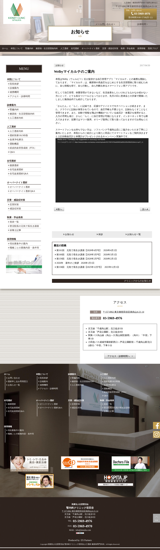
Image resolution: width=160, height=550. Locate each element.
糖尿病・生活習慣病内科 (47, 48)
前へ (59, 209)
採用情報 (11, 239)
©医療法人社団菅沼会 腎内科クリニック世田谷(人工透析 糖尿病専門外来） (76, 544)
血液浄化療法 (16, 139)
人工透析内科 (16, 118)
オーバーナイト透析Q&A (22, 191)
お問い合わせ (14, 378)
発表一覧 (14, 222)
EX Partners (86, 540)
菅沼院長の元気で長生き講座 (24, 226)
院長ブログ (153, 48)
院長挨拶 (14, 84)
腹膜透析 (14, 165)
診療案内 (11, 105)
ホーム (5, 48)
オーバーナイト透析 (17, 182)
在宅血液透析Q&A (19, 173)
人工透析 (11, 126)
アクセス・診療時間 (20, 96)
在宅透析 (11, 161)
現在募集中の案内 (19, 243)
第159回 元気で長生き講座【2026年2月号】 (79, 258)
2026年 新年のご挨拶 (67, 263)
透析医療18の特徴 (19, 135)
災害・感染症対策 (16, 200)
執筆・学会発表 (15, 217)
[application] (102, 170)
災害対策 (14, 204)
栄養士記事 (15, 230)
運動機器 (14, 144)
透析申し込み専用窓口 (18, 381)
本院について (13, 79)
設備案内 (14, 88)
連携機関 (14, 92)
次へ (145, 209)
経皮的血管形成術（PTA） (23, 148)
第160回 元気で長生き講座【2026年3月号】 (79, 254)
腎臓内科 (29, 48)
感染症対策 (15, 208)
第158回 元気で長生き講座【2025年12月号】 (79, 267)
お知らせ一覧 (134, 234)
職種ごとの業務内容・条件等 (24, 247)
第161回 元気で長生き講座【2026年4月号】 (79, 250)
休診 (100, 234)
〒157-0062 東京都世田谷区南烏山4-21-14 (123, 312)
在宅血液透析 (16, 169)
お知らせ (69, 234)
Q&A (12, 152)
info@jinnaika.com (83, 530)
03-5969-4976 (112, 318)
